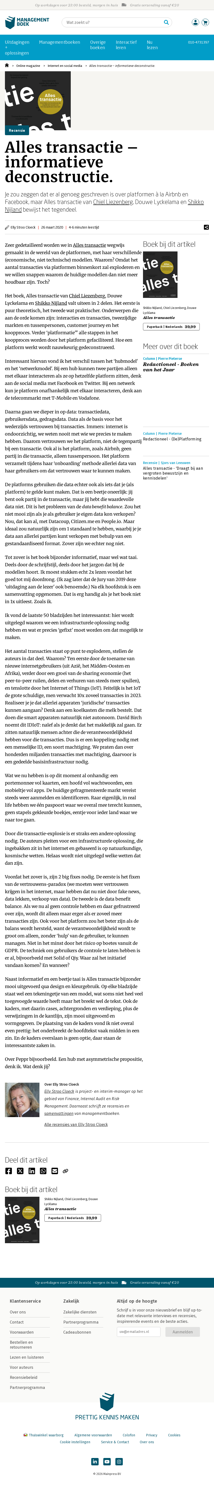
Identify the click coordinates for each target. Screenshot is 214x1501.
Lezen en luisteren (27, 1357)
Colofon (129, 1435)
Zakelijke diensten (80, 1312)
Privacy (151, 1435)
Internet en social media (65, 66)
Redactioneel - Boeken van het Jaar (171, 367)
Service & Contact (115, 1442)
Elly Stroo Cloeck (59, 1091)
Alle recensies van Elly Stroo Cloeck (76, 1124)
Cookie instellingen (75, 1442)
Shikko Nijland (51, 303)
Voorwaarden (22, 1332)
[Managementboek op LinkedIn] (95, 1461)
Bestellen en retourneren (21, 1345)
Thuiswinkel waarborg (44, 1435)
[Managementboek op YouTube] (107, 1461)
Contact (17, 1322)
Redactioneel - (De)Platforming (172, 439)
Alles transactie (89, 245)
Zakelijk (71, 1301)
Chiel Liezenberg (113, 201)
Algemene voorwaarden (93, 1435)
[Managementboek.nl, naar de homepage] (27, 28)
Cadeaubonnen (77, 1332)
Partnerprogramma (27, 1387)
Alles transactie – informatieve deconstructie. (122, 66)
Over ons (18, 1312)
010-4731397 (198, 42)
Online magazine (28, 66)
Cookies (174, 1435)
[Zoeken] (112, 22)
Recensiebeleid (23, 1377)
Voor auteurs (21, 1367)
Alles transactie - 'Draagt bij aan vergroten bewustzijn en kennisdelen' (173, 473)
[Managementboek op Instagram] (119, 1461)
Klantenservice (25, 1301)
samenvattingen (58, 1113)
